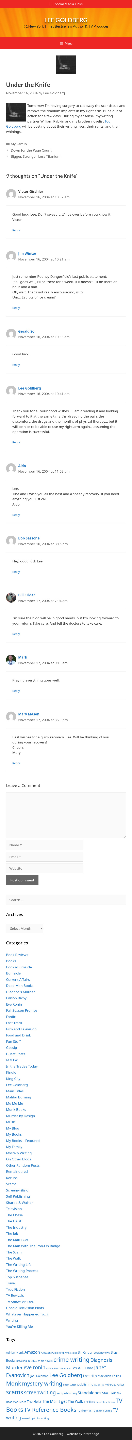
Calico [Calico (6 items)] (34, 1361)
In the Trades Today (22, 1066)
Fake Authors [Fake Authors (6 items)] (53, 1368)
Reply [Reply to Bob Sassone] (16, 572)
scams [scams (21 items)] (14, 1392)
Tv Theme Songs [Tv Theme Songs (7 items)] (102, 1411)
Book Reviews (17, 954)
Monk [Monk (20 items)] (13, 1383)
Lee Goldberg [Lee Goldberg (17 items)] (65, 1375)
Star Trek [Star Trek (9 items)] (109, 1393)
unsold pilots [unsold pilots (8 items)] (31, 1418)
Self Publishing (18, 1196)
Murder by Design (20, 1115)
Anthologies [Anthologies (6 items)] (71, 1352)
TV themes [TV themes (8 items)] (84, 1411)
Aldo (22, 465)
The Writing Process (22, 1270)
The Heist (13, 1221)
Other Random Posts (23, 1165)
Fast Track (14, 1022)
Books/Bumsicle (19, 967)
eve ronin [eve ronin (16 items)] (34, 1367)
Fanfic (11, 1016)
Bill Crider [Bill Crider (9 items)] (85, 1352)
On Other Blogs (18, 1159)
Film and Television (21, 1029)
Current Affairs (18, 979)
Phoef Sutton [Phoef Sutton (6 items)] (69, 1384)
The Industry (16, 1227)
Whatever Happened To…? (27, 1314)
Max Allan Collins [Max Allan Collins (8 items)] (109, 1376)
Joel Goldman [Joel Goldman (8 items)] (39, 1376)
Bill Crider (26, 595)
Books (11, 960)
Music (11, 1122)
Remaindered (17, 1171)
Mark (22, 657)
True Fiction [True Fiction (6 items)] (109, 1402)
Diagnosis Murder (20, 992)
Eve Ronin (14, 1004)
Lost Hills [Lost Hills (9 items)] (90, 1376)
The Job (12, 1233)
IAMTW (12, 1060)
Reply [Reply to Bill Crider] (16, 634)
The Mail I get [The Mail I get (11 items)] (54, 1401)
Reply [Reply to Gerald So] (16, 365)
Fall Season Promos (21, 1010)
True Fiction (15, 1289)
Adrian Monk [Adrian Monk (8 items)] (14, 1352)
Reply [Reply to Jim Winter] (16, 308)
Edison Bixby (16, 998)
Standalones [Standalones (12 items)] (89, 1393)
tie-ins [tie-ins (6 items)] (99, 1402)
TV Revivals (15, 1295)
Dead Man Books (19, 985)
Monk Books (16, 1109)
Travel (11, 1283)
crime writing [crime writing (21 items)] (71, 1359)
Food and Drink (18, 1035)
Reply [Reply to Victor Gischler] (16, 230)
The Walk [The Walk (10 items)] (75, 1401)
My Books (14, 1134)
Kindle (11, 1072)
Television (14, 1208)
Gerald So (26, 331)
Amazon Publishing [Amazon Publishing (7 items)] (52, 1352)
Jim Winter (27, 253)
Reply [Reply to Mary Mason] (16, 763)
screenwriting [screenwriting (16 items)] (40, 1392)
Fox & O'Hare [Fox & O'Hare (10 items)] (82, 1367)
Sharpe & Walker (19, 1202)
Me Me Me (14, 1103)
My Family (19, 144)
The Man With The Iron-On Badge (33, 1246)
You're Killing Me (19, 1326)
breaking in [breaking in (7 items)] (23, 1361)
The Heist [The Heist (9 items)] (34, 1401)
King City (13, 1078)
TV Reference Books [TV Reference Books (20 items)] (50, 1409)
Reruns (11, 1177)
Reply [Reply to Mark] (16, 691)
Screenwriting (17, 1190)
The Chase (14, 1215)
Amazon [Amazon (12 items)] (32, 1352)
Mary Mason (28, 714)
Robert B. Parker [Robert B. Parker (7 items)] (114, 1384)
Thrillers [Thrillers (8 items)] (89, 1402)
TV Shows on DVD (20, 1301)
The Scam (14, 1252)
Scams (11, 1184)
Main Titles (14, 1091)
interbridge (91, 1434)
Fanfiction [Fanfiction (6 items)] (65, 1368)
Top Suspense (17, 1277)
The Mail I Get (17, 1239)
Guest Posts (15, 1054)
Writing (12, 1320)
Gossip (11, 1047)
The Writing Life (19, 1264)
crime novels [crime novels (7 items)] (45, 1361)
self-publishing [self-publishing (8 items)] (67, 1393)
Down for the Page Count (31, 150)
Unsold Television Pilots (25, 1307)
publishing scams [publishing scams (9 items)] (90, 1384)
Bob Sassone (29, 538)
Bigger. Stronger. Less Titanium (35, 156)
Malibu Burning (18, 1097)
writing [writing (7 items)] (44, 1418)
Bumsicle (13, 973)
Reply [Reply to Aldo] (16, 515)
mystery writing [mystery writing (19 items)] (42, 1383)
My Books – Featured (23, 1140)
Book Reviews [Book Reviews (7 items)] (102, 1352)
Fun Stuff (13, 1041)
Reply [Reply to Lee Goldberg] (16, 442)
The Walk (13, 1258)
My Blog (12, 1128)
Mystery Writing (19, 1153)
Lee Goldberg (66, 20)
